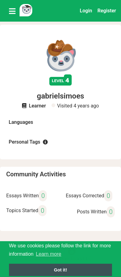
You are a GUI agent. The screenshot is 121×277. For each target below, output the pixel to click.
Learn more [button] (48, 254)
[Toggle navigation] (12, 11)
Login (86, 11)
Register (106, 11)
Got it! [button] (60, 269)
